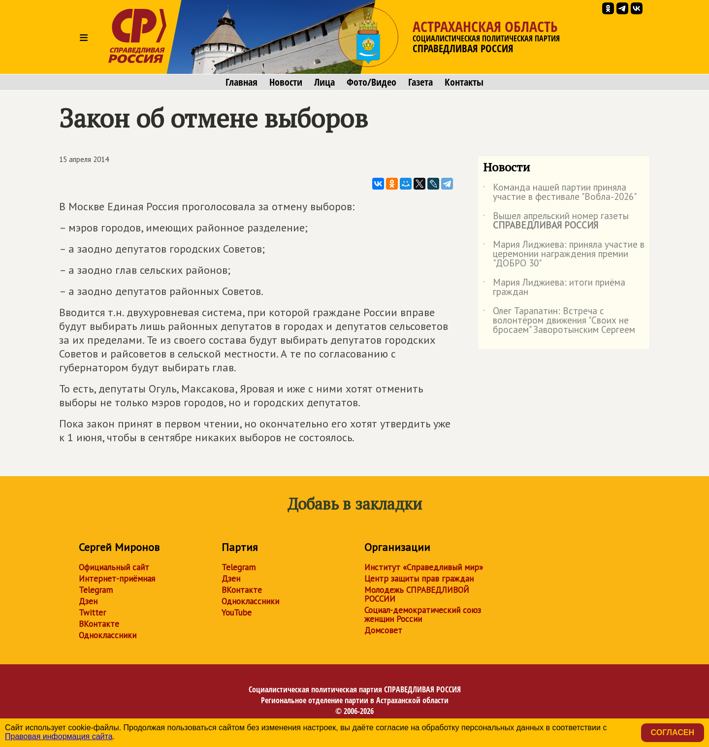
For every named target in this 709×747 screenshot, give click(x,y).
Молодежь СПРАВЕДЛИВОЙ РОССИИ (416, 594)
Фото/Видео (371, 82)
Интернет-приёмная (117, 578)
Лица (324, 82)
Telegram (96, 589)
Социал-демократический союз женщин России (422, 614)
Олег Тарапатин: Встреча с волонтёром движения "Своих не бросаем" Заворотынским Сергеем (559, 320)
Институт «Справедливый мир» (423, 567)
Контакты (464, 82)
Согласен (672, 732)
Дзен (88, 601)
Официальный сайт (114, 567)
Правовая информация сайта (59, 736)
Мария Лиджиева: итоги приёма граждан (554, 287)
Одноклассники (107, 635)
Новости (285, 82)
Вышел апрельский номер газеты (556, 221)
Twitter (92, 612)
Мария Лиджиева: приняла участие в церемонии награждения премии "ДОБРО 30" (564, 254)
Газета (420, 82)
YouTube (237, 612)
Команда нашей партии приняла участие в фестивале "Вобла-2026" (560, 192)
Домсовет (383, 630)
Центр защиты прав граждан (419, 578)
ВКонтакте (99, 623)
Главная (242, 82)
